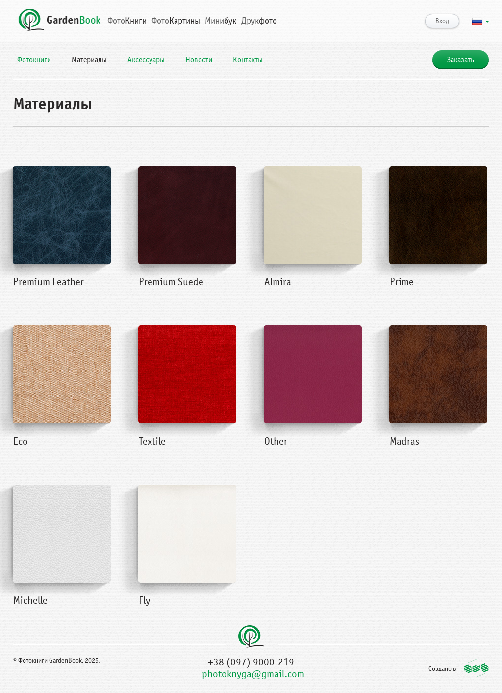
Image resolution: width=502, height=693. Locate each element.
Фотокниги (34, 59)
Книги (127, 21)
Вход (442, 21)
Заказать (460, 59)
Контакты (248, 59)
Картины (175, 21)
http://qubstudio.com (476, 668)
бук (220, 21)
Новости (198, 59)
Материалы (89, 59)
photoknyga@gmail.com (253, 674)
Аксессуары (146, 59)
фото (259, 21)
